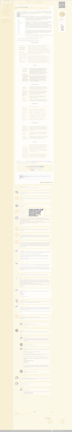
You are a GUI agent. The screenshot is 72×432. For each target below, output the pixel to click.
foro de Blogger (38, 214)
